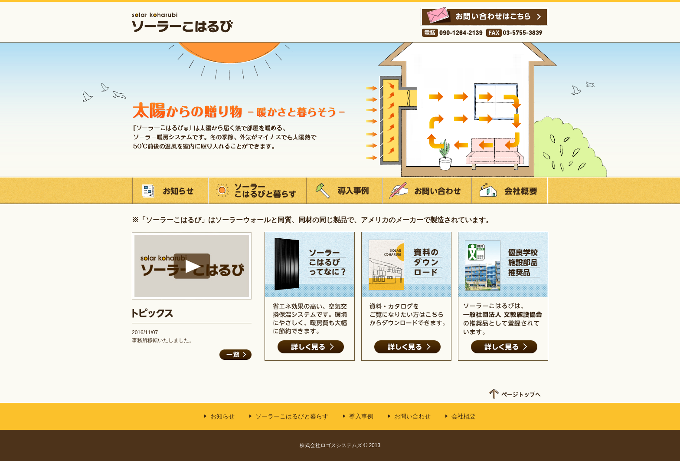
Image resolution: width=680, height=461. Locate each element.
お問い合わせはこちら (484, 20)
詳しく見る (311, 346)
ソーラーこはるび (182, 22)
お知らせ (170, 190)
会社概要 (509, 190)
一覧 (235, 354)
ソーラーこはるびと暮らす (257, 190)
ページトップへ (515, 391)
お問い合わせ (426, 190)
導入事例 (344, 190)
